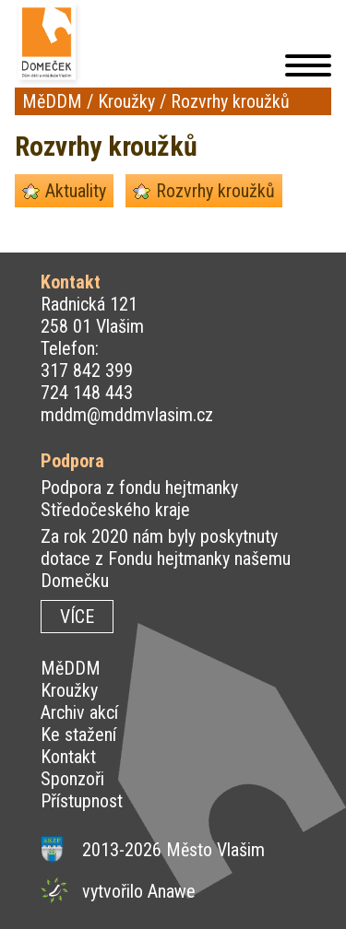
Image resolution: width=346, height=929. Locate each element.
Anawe (172, 891)
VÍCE (77, 617)
